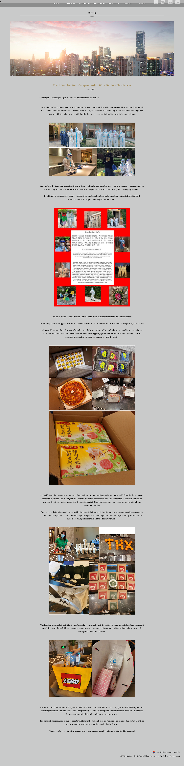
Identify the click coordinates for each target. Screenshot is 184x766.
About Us (70, 4)
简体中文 (127, 4)
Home (56, 4)
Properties (84, 4)
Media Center (99, 4)
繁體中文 (142, 3)
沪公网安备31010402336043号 (168, 752)
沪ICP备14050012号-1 (128, 756)
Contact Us (113, 4)
